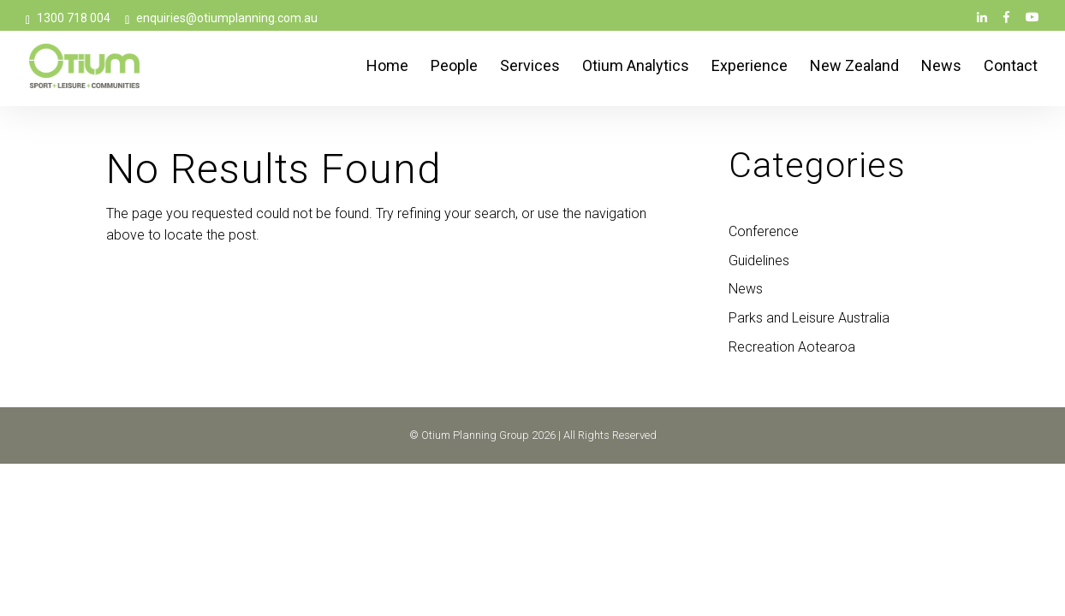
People (454, 67)
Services (530, 67)
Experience (749, 67)
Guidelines (759, 260)
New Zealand (854, 67)
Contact (1011, 67)
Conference (764, 231)
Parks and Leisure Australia (809, 318)
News (941, 67)
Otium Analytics (635, 67)
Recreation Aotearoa (792, 347)
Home (387, 67)
